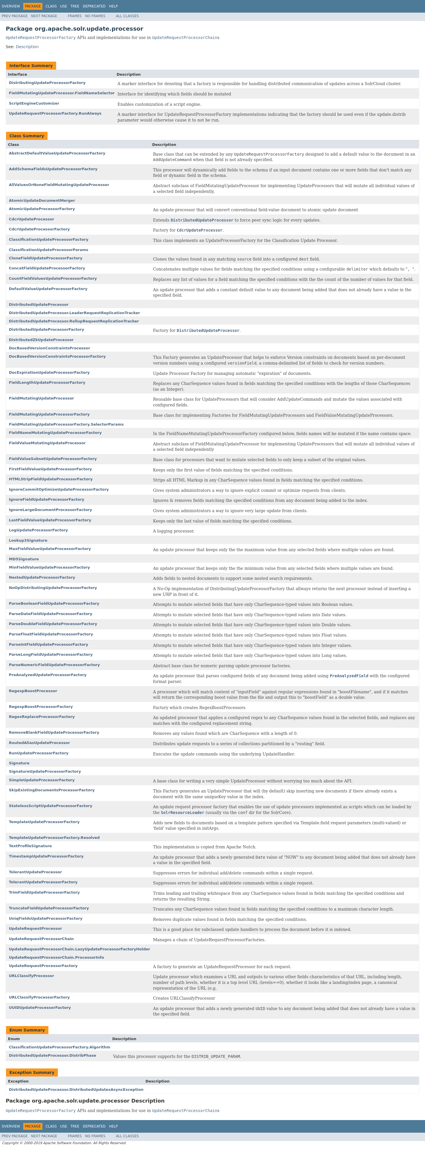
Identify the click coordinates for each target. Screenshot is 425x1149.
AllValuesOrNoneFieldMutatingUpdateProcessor (59, 185)
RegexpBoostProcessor (33, 691)
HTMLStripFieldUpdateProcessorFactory (51, 479)
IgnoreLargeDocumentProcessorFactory (50, 510)
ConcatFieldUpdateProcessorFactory (47, 268)
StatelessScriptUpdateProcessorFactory (50, 806)
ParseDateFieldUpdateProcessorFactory (50, 614)
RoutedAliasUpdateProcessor (39, 743)
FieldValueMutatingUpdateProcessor (47, 443)
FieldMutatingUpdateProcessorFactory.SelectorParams (66, 424)
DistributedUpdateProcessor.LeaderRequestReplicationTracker (74, 313)
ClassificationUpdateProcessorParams (48, 250)
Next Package (44, 16)
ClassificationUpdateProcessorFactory (48, 239)
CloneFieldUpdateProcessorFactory (45, 258)
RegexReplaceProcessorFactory (42, 717)
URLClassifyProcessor (31, 976)
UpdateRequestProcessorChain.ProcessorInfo (56, 957)
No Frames (95, 16)
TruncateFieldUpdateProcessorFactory (49, 908)
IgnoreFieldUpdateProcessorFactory (46, 499)
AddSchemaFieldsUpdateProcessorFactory (53, 169)
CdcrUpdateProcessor (31, 219)
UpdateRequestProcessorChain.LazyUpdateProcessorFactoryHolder (79, 949)
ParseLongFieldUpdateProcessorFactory (51, 654)
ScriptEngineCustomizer (34, 103)
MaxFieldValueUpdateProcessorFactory (50, 549)
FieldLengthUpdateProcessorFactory (47, 382)
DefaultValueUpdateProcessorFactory (48, 289)
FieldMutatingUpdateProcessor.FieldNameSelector (62, 93)
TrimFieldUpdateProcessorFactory (44, 892)
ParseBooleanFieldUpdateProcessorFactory (54, 603)
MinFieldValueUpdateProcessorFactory (49, 567)
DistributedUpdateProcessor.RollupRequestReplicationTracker (74, 321)
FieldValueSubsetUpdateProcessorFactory (53, 459)
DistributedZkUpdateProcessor (41, 340)
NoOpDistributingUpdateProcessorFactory (53, 588)
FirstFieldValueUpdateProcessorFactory (50, 469)
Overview (11, 6)
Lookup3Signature (28, 540)
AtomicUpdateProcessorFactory (42, 209)
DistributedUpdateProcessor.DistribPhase (52, 1055)
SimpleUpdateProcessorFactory (42, 780)
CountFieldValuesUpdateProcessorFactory (53, 278)
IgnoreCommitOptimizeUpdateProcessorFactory (59, 489)
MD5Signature (24, 559)
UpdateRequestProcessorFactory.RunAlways (55, 113)
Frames (75, 16)
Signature (19, 763)
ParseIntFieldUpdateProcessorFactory (48, 644)
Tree (74, 6)
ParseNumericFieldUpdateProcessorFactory (54, 665)
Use (63, 6)
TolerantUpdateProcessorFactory (43, 882)
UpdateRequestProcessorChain (41, 939)
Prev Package (15, 16)
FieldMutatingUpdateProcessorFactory (49, 414)
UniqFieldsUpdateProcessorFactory (45, 918)
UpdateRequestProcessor (35, 928)
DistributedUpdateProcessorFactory (46, 329)
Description (27, 46)
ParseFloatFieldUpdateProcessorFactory (51, 634)
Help (113, 6)
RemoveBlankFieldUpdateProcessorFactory (54, 732)
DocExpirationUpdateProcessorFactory (49, 372)
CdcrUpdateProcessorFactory (39, 229)
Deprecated (94, 6)
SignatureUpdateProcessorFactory (45, 771)
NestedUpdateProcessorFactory (42, 577)
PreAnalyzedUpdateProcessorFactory (47, 675)
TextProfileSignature (30, 846)
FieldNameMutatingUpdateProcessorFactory (55, 432)
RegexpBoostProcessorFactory (41, 706)
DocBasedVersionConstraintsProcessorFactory (57, 356)
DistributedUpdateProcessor (38, 304)
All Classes (127, 16)
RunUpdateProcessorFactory (38, 753)
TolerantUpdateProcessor (35, 872)
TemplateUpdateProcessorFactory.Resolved (54, 837)
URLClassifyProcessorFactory (39, 997)
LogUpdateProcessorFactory (38, 530)
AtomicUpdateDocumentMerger (42, 200)
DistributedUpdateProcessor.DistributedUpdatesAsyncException (76, 1089)
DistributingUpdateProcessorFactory (47, 83)
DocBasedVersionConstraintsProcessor (49, 348)
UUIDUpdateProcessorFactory (40, 1007)
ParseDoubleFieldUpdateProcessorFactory (53, 624)
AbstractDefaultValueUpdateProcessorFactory (57, 153)
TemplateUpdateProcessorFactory (44, 822)
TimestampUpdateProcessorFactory (46, 856)
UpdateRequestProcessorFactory (43, 966)
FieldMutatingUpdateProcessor (41, 398)
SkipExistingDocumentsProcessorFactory (52, 790)
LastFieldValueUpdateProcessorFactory (50, 520)
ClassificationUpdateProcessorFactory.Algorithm (59, 1047)
